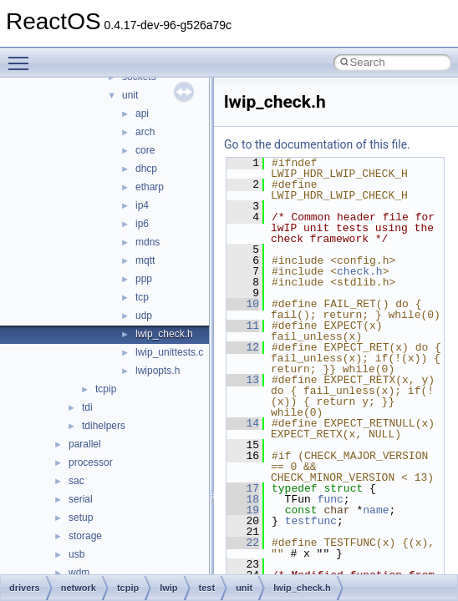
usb (76, 554)
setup (81, 517)
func (331, 499)
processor (91, 462)
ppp (143, 279)
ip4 (142, 205)
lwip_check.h (164, 334)
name (376, 510)
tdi (87, 407)
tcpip (105, 389)
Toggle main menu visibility (22, 56)
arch (145, 132)
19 (242, 510)
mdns (147, 242)
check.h (360, 271)
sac (76, 481)
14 (242, 423)
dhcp (146, 168)
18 (242, 499)
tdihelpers (103, 426)
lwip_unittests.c (169, 352)
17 (242, 488)
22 (242, 542)
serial (81, 499)
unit (130, 95)
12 (242, 347)
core (145, 150)
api (142, 113)
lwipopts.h (157, 370)
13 (242, 379)
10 (242, 303)
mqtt (145, 260)
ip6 (142, 224)
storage (85, 536)
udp (143, 315)
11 (242, 325)
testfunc (311, 520)
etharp (149, 187)
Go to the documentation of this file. (317, 144)
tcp (142, 297)
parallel (85, 444)
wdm (79, 572)
